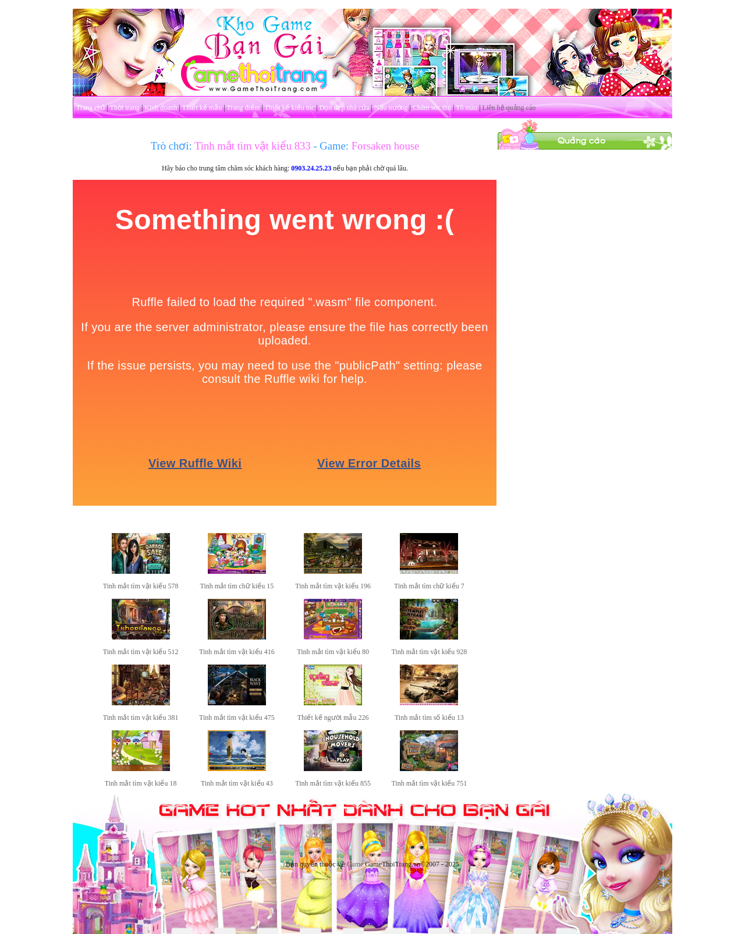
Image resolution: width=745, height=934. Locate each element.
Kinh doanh (160, 108)
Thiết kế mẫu (202, 108)
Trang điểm (243, 108)
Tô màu (466, 108)
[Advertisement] (585, 324)
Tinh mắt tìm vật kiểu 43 (237, 783)
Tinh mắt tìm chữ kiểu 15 (237, 586)
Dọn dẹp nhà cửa (345, 108)
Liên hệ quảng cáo (509, 108)
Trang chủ (90, 108)
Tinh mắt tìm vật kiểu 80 (333, 652)
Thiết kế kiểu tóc (289, 108)
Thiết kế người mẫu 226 (333, 717)
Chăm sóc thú (432, 108)
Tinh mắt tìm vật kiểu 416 (237, 652)
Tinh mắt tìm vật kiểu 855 (333, 783)
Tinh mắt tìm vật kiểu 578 (141, 586)
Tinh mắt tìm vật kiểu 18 (141, 783)
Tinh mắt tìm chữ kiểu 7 (429, 586)
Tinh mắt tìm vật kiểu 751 (429, 783)
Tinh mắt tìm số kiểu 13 (429, 717)
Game (355, 864)
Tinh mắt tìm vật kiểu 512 (141, 652)
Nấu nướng (391, 108)
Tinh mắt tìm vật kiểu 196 (333, 586)
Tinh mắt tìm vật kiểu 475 (237, 717)
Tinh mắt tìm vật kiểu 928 (429, 652)
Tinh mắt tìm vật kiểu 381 (141, 717)
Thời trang (125, 108)
